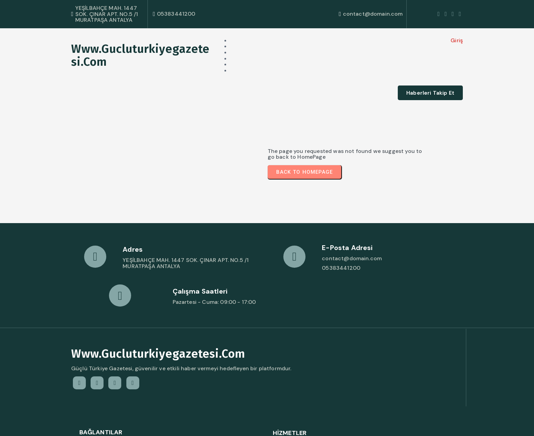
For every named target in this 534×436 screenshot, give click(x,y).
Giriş (397, 40)
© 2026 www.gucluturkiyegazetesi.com (124, 424)
